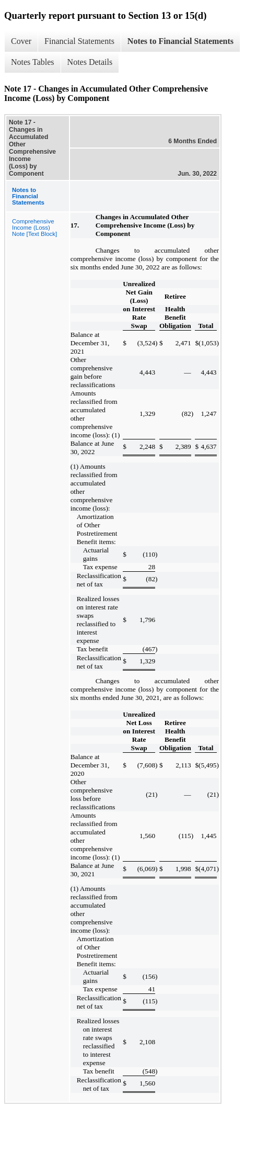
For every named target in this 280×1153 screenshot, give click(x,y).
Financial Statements (79, 41)
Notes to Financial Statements (180, 41)
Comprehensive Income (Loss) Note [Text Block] (34, 227)
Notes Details (90, 62)
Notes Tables (32, 62)
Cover (21, 41)
